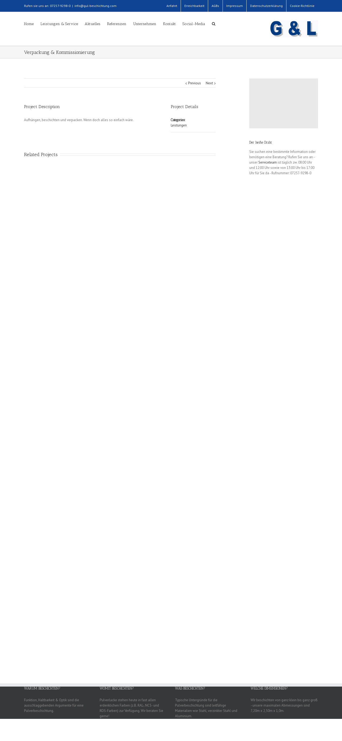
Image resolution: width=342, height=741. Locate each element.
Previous (194, 83)
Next (209, 83)
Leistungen (179, 125)
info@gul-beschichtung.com (95, 6)
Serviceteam (267, 162)
